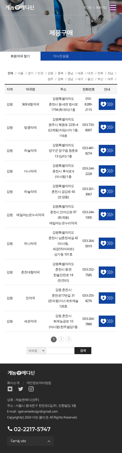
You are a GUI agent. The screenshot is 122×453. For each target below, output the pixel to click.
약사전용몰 (61, 56)
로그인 (88, 7)
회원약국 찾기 (20, 56)
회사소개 (13, 383)
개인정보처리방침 (38, 383)
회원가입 (101, 7)
